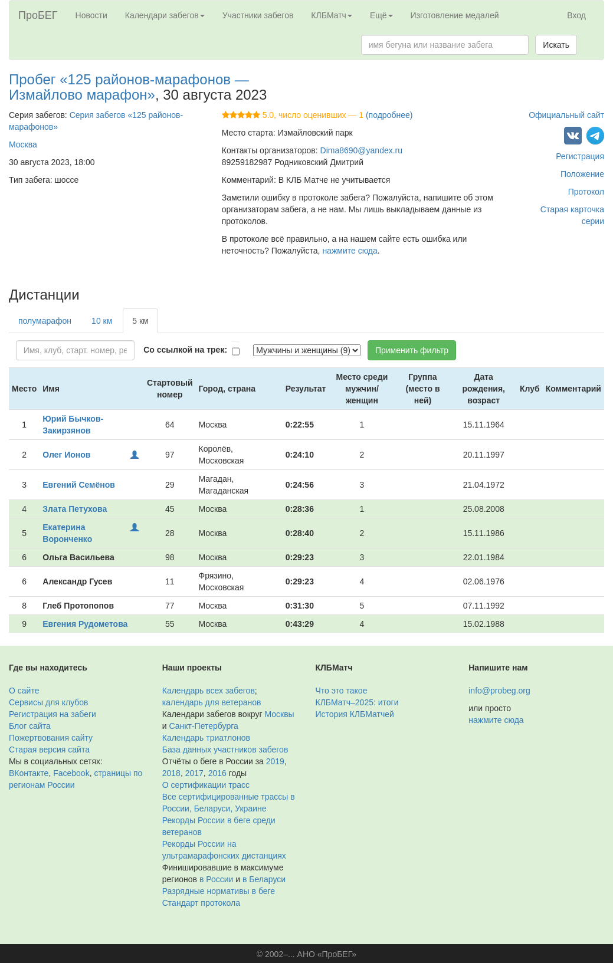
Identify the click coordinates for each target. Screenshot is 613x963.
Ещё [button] (381, 15)
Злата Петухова (74, 509)
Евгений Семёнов (78, 484)
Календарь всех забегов (208, 690)
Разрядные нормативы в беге (218, 891)
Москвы (279, 714)
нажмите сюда (349, 250)
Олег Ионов (66, 454)
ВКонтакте (28, 773)
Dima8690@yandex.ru (361, 150)
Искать (556, 45)
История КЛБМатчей (355, 714)
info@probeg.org (499, 690)
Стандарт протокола (201, 903)
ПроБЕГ (38, 15)
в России (216, 879)
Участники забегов (258, 15)
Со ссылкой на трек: (185, 349)
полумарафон (44, 321)
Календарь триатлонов (206, 737)
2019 (275, 761)
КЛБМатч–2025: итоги (357, 702)
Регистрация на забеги (52, 714)
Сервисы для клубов (48, 702)
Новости (91, 15)
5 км (140, 321)
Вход (576, 15)
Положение (582, 174)
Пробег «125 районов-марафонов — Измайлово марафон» (129, 87)
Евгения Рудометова (84, 624)
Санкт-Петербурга (203, 726)
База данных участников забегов (225, 749)
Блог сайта (30, 726)
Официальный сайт (566, 115)
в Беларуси (264, 879)
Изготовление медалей (455, 15)
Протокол (586, 191)
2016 (217, 773)
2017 (194, 773)
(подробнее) (389, 115)
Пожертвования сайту (51, 737)
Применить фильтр (411, 350)
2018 (171, 773)
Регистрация (580, 156)
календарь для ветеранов (211, 702)
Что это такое (342, 690)
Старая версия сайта (49, 749)
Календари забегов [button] (165, 15)
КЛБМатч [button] (331, 15)
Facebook (71, 773)
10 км (101, 321)
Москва (23, 144)
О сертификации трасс (206, 785)
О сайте (24, 690)
